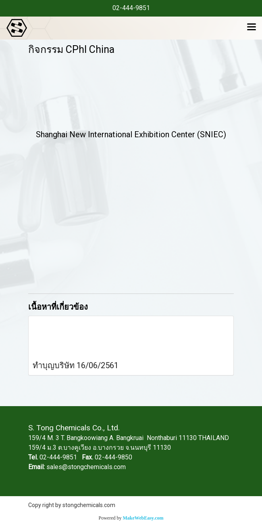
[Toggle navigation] (251, 28)
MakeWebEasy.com (143, 518)
